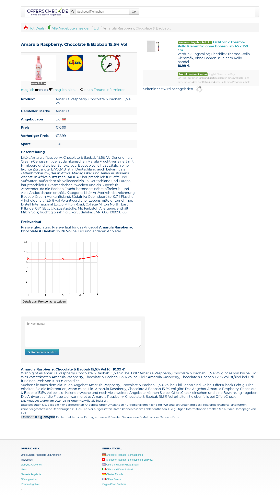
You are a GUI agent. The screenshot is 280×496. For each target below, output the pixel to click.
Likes (24, 469)
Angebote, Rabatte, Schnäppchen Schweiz (127, 459)
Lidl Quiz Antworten (31, 464)
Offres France (111, 479)
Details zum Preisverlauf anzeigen (44, 301)
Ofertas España (112, 474)
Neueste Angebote (31, 474)
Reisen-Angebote (30, 484)
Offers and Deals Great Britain (120, 464)
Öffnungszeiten (29, 479)
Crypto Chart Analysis (114, 484)
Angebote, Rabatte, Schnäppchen (122, 454)
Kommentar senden (42, 352)
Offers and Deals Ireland (117, 469)
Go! (134, 11)
